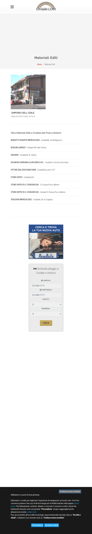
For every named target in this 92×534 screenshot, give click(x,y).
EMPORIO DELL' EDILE (22, 113)
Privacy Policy (18, 404)
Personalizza (37, 525)
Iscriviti (46, 455)
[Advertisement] (46, 36)
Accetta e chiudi (51, 525)
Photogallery (18, 432)
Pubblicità (17, 396)
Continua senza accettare (70, 491)
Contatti (16, 400)
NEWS (15, 440)
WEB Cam (16, 428)
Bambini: (46, 309)
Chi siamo (17, 392)
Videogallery (18, 436)
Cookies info (18, 408)
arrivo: (46, 281)
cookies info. (32, 512)
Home (39, 64)
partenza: (46, 290)
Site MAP (18, 412)
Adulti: (46, 299)
